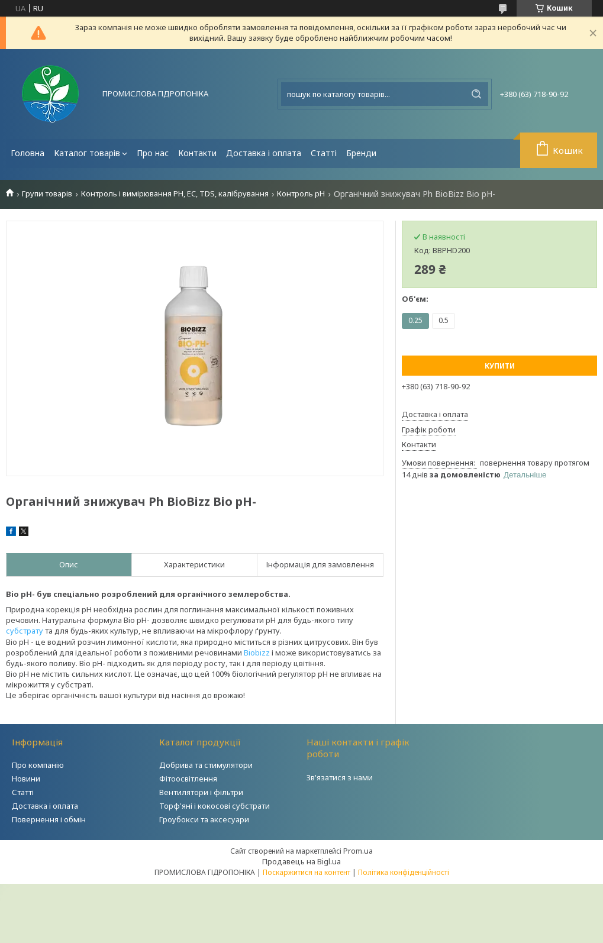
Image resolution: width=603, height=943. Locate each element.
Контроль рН (301, 194)
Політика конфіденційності (403, 872)
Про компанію (38, 765)
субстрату (24, 630)
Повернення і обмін (49, 819)
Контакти (197, 153)
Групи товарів (47, 194)
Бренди (361, 153)
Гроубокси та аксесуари (204, 819)
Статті (324, 153)
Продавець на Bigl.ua (301, 861)
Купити (500, 366)
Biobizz (257, 652)
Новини (26, 778)
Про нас (153, 153)
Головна (27, 153)
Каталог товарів (87, 153)
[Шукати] (476, 94)
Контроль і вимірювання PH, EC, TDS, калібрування (175, 194)
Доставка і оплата (263, 153)
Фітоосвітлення (188, 778)
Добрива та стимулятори (206, 765)
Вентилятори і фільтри (201, 792)
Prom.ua (358, 850)
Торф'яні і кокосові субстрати (214, 805)
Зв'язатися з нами (340, 777)
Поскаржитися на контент (306, 872)
